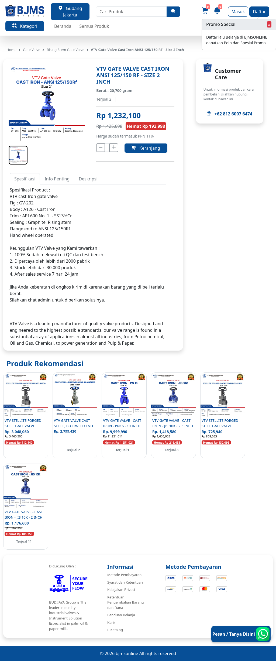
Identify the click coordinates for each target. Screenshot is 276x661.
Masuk (238, 12)
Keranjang (146, 148)
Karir (111, 622)
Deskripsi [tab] (88, 179)
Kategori (24, 26)
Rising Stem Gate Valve (65, 49)
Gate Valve (31, 49)
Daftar (259, 12)
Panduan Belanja (121, 614)
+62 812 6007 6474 (229, 114)
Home (11, 49)
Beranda (62, 26)
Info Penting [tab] (57, 179)
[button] (18, 155)
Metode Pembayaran (124, 574)
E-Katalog (115, 629)
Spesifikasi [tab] (24, 179)
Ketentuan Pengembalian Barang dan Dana (125, 602)
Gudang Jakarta (70, 11)
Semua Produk (94, 26)
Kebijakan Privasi (121, 589)
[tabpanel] (88, 251)
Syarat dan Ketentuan (125, 582)
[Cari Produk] (131, 11)
